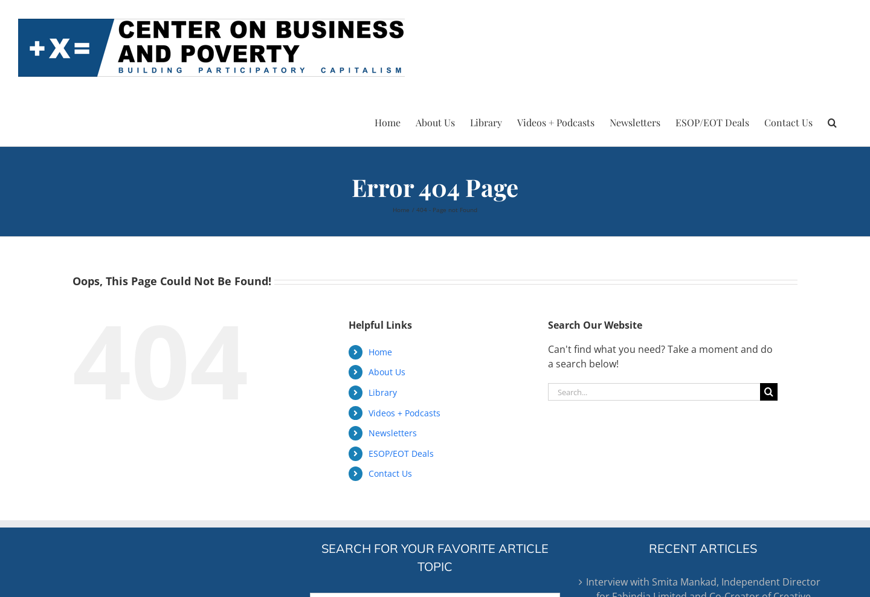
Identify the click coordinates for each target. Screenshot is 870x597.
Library (383, 392)
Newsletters (393, 433)
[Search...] (654, 392)
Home (380, 352)
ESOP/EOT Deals (401, 453)
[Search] (769, 392)
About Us (387, 372)
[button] (832, 120)
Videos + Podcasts (404, 413)
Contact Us (390, 473)
